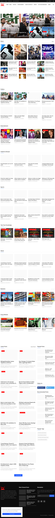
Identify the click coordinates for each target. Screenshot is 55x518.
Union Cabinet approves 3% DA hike (12, 69)
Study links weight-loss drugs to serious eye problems (7, 179)
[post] (15, 26)
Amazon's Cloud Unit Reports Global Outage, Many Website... (27, 444)
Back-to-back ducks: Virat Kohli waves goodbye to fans (6, 200)
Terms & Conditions (43, 515)
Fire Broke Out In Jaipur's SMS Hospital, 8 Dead (13, 62)
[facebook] (38, 501)
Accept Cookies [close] (11, 513)
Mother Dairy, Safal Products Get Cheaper (34, 303)
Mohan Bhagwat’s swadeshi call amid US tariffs (6, 116)
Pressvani (31, 25)
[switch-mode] (53, 1)
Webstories (10, 1)
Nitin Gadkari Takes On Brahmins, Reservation (33, 116)
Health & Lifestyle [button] (29, 4)
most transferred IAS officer (42, 439)
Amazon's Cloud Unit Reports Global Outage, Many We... (47, 56)
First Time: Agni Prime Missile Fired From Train (31, 75)
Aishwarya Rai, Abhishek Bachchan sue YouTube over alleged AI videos (34, 141)
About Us (2, 1)
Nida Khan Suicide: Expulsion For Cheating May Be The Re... (20, 263)
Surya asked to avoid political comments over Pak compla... (48, 215)
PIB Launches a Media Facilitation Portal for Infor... (31, 497)
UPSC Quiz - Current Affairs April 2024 (6, 239)
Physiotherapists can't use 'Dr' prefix (7, 164)
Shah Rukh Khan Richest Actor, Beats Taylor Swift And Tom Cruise (48, 141)
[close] (21, 508)
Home (7, 4)
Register (50, 1)
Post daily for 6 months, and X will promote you (34, 329)
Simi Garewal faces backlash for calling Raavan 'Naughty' (20, 140)
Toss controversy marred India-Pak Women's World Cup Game (20, 200)
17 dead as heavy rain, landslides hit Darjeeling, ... (49, 62)
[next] (53, 126)
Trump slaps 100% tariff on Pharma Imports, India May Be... (47, 264)
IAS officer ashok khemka (42, 432)
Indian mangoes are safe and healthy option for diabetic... (20, 179)
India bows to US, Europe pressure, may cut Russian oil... (48, 34)
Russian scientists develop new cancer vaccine (19, 164)
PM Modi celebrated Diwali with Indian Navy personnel (34, 56)
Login (47, 1)
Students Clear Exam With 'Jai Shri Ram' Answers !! (50, 363)
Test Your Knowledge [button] (42, 4)
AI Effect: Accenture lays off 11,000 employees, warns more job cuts (20, 304)
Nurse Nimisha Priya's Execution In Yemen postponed (49, 351)
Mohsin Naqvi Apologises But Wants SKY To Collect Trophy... (48, 200)
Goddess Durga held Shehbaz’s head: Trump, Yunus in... (49, 69)
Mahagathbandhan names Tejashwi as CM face (41, 24)
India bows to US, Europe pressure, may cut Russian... (49, 409)
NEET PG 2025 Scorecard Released (47, 329)
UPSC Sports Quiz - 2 (46, 238)
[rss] (44, 501)
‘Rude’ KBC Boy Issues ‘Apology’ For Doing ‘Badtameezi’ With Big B (5, 141)
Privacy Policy (51, 515)
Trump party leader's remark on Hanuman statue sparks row (6, 280)
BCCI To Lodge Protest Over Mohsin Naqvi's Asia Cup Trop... (6, 216)
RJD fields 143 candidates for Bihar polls (20, 102)
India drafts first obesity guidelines (33, 164)
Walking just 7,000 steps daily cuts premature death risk (48, 179)
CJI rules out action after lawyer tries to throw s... (31, 62)
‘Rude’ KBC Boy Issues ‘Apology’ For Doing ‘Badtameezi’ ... (27, 423)
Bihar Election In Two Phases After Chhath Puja (34, 102)
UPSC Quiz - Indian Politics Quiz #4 (33, 239)
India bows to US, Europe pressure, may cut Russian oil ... (9, 382)
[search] (53, 5)
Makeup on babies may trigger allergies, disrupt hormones (34, 179)
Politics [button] (15, 4)
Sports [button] (35, 4)
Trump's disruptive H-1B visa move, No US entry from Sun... (48, 279)
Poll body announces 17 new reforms (48, 102)
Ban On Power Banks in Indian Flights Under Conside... (20, 56)
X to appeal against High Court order (31, 69)
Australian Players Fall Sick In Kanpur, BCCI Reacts (34, 200)
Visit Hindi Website (16, 1)
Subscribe (52, 495)
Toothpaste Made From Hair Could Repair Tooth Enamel (47, 164)
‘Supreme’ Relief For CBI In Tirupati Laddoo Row (12, 75)
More (49, 4)
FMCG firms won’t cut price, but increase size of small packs (47, 304)
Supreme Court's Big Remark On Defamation (49, 75)
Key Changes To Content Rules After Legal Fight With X (35, 34)
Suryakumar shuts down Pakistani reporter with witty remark (20, 216)
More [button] (53, 41)
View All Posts (33, 346)
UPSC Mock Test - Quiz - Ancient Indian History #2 (19, 239)
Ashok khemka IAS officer (42, 435)
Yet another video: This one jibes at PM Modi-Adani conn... (47, 117)
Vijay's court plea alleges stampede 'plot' (19, 116)
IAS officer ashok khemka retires (43, 437)
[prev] (52, 126)
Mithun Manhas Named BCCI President (34, 215)
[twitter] (41, 501)
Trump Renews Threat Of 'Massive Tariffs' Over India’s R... (6, 264)
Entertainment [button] (21, 4)
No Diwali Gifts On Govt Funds (20, 328)
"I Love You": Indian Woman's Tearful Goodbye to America (34, 263)
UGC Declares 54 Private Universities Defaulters (6, 329)
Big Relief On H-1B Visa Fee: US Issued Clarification (34, 279)
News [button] (10, 4)
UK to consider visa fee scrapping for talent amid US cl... (20, 280)
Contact (6, 1)
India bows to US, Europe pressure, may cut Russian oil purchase (7, 304)
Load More (18, 475)
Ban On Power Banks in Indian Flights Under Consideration (26, 382)
